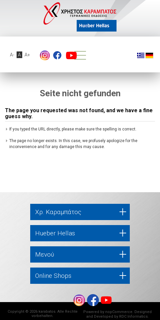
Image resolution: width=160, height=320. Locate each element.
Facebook (57, 55)
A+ (27, 54)
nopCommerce (118, 312)
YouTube (71, 55)
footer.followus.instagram (45, 55)
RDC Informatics (133, 316)
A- (12, 54)
